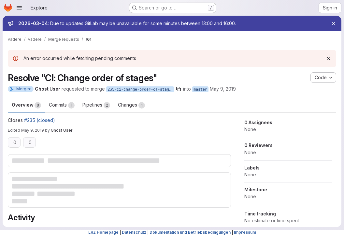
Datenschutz (134, 232)
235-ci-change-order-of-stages (141, 89)
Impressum (245, 232)
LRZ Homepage (103, 232)
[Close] (333, 23)
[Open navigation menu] (19, 8)
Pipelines (96, 105)
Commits (62, 105)
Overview (26, 105)
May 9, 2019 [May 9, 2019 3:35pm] (223, 89)
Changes (131, 105)
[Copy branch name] (178, 89)
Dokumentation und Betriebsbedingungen (190, 232)
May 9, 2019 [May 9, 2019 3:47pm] (32, 130)
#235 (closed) (39, 120)
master (200, 89)
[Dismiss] (328, 58)
